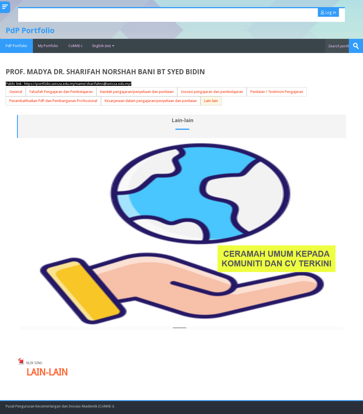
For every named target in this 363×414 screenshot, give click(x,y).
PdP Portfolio (16, 46)
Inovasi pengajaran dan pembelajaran (212, 92)
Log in (328, 12)
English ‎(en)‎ (103, 46)
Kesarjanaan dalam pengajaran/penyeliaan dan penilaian (151, 101)
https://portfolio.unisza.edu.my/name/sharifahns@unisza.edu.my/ (77, 84)
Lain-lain (211, 101)
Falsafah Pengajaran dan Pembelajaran (61, 92)
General (15, 92)
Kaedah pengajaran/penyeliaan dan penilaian (137, 92)
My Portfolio (48, 46)
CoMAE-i (75, 46)
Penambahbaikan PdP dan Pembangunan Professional (53, 101)
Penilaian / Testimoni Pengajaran (276, 92)
